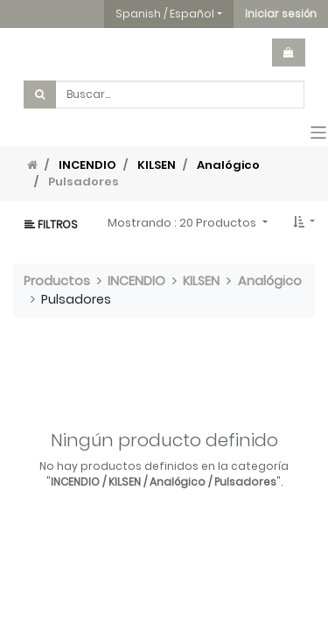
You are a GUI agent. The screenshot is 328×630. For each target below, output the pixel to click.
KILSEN (156, 165)
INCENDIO (87, 165)
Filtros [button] (51, 224)
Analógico (228, 165)
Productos (57, 281)
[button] (281, 14)
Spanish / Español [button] (164, 13)
